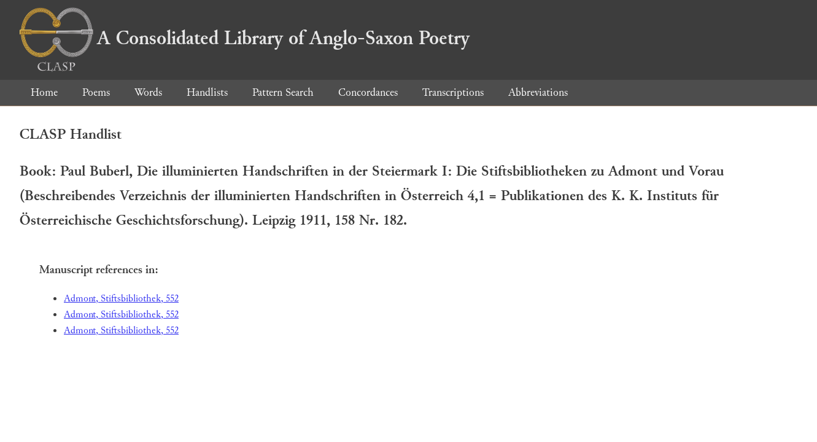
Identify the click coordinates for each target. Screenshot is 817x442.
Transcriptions (453, 92)
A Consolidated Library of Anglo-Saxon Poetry (245, 38)
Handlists (207, 92)
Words (148, 92)
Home (44, 92)
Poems (96, 92)
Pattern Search (283, 92)
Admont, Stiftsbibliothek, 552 (121, 299)
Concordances (368, 92)
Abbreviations (538, 92)
